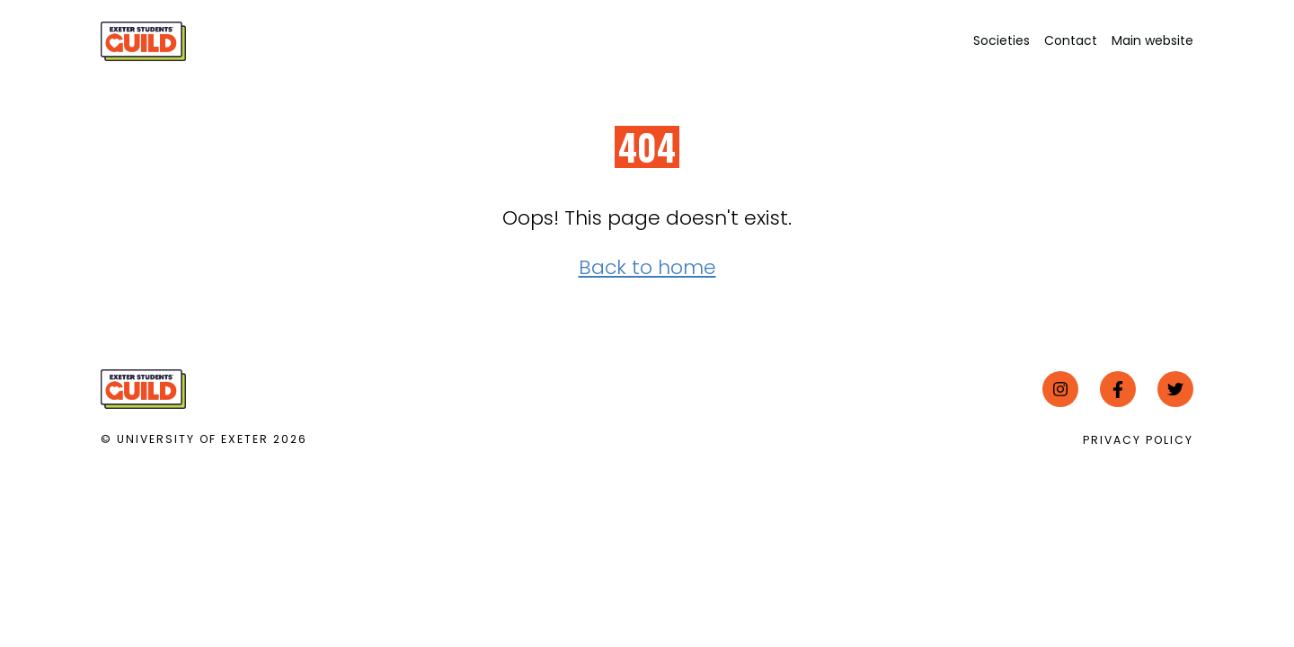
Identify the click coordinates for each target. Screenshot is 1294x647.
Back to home (647, 267)
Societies (1001, 40)
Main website (1152, 40)
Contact (1070, 40)
